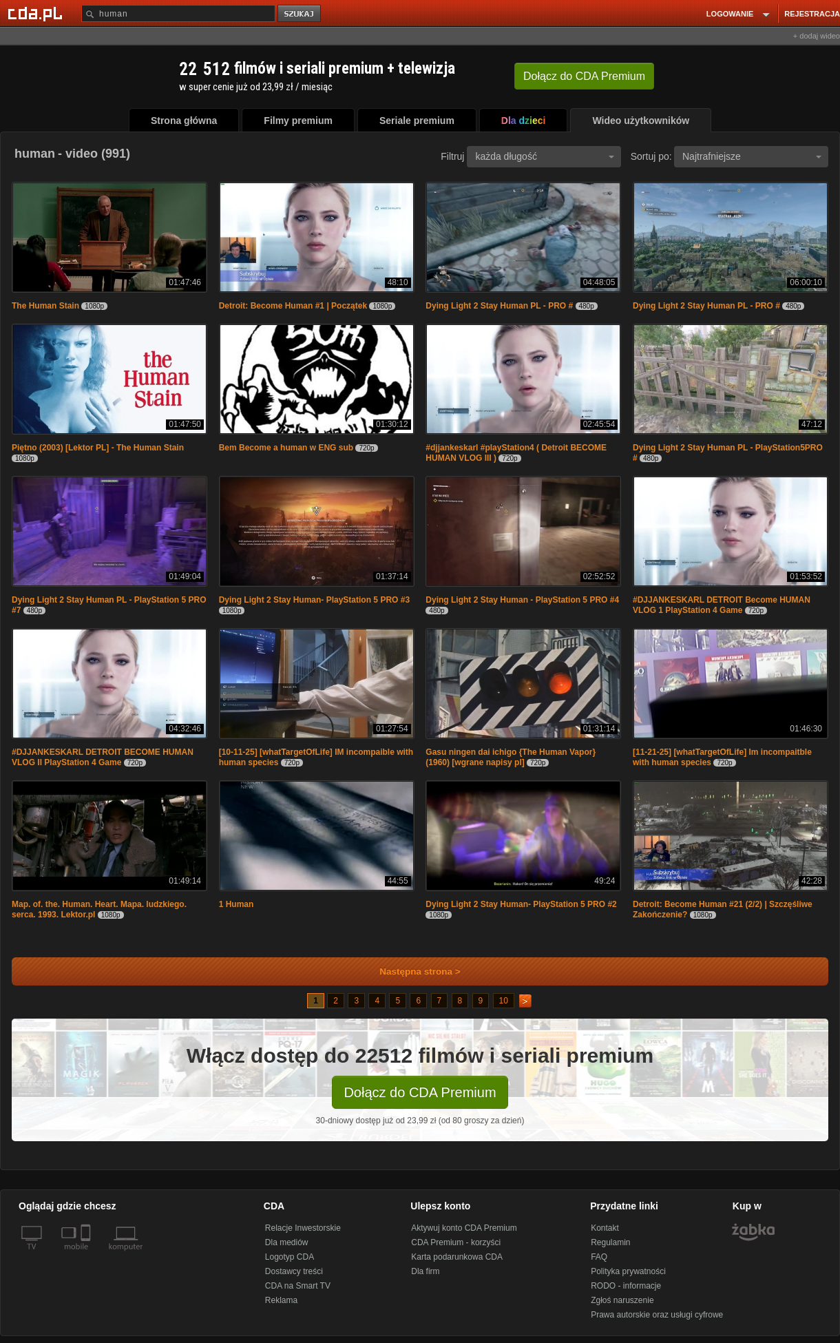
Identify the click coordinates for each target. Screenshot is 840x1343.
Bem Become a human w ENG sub (286, 447)
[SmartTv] (87, 1255)
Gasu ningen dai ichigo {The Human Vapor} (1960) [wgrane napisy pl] (511, 757)
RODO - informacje (626, 1286)
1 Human (236, 904)
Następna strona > (410, 971)
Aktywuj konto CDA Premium (463, 1228)
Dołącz (584, 76)
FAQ (599, 1257)
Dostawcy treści (294, 1271)
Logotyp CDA (289, 1257)
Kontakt (605, 1228)
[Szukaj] (178, 13)
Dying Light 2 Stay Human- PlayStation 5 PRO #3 (314, 600)
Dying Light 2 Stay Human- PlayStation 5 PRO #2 (521, 904)
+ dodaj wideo (816, 36)
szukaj (300, 14)
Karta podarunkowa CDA (457, 1257)
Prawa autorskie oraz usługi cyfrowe (657, 1315)
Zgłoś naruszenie (622, 1300)
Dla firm (425, 1271)
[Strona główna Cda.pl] (37, 13)
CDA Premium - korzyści (456, 1242)
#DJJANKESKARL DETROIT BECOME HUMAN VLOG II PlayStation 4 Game (102, 757)
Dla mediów (286, 1242)
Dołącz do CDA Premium (420, 1092)
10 (503, 1001)
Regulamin (610, 1242)
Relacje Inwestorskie (303, 1228)
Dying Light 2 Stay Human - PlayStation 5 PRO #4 (522, 600)
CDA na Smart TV (297, 1286)
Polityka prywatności (628, 1271)
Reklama (281, 1300)
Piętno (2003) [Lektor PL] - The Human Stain (98, 447)
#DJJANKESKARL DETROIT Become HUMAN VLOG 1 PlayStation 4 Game (721, 605)
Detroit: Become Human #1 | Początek (293, 306)
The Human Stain (45, 306)
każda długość (544, 156)
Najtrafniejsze (751, 156)
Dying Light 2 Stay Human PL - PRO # (499, 306)
